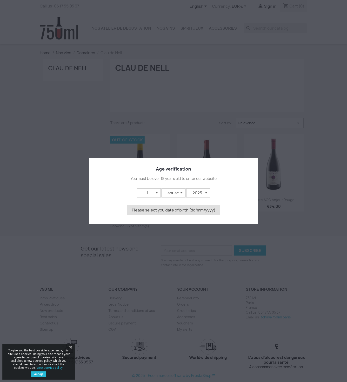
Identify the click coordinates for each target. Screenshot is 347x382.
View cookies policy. (49, 367)
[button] (149, 193)
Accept (38, 374)
